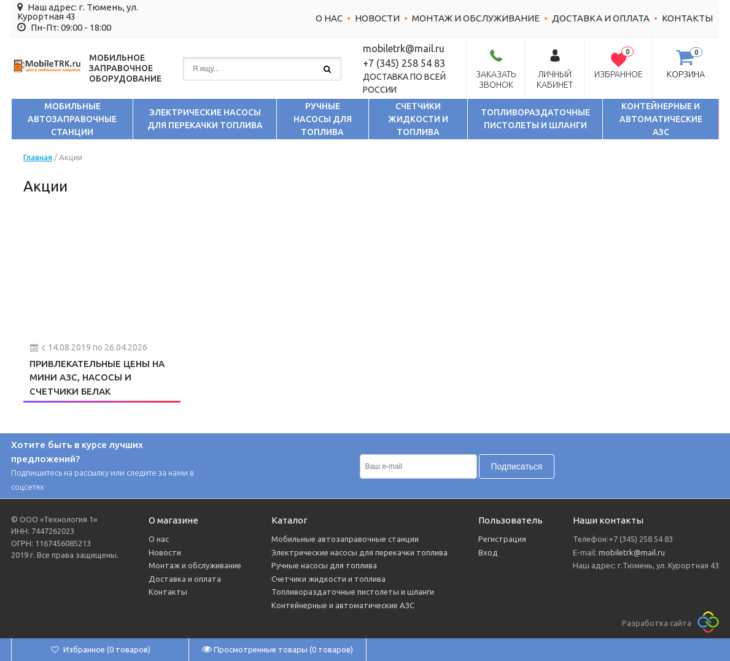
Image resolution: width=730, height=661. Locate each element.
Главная (37, 157)
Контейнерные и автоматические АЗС (660, 119)
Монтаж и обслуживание (476, 18)
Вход (488, 552)
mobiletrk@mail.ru (631, 552)
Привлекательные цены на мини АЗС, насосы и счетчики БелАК (97, 377)
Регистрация (502, 539)
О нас (329, 18)
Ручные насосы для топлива (322, 119)
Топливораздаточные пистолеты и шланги (535, 118)
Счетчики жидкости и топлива (418, 119)
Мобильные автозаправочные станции (72, 119)
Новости (377, 18)
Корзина (686, 74)
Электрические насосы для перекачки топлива (205, 118)
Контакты (687, 18)
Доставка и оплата (601, 18)
